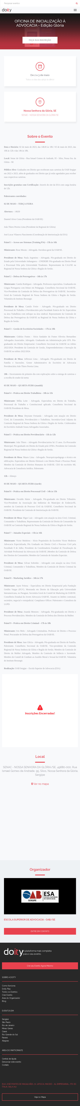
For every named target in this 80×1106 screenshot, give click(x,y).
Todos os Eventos (9, 992)
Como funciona (8, 986)
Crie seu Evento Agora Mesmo (40, 966)
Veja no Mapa (40, 1097)
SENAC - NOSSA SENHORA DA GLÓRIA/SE (40, 115)
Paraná (5, 1038)
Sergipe (5, 1019)
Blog (4, 1001)
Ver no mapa (40, 783)
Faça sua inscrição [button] (40, 40)
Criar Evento (7, 995)
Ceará (4, 1031)
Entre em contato (40, 931)
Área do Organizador (11, 998)
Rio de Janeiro (8, 1025)
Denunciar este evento (11, 1062)
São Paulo (6, 1022)
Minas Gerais (7, 1028)
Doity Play (6, 989)
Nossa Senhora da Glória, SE (40, 110)
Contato (5, 1065)
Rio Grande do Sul (10, 1034)
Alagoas (5, 1041)
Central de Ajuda (9, 1059)
